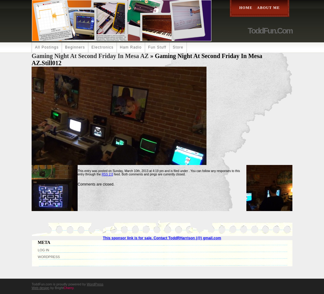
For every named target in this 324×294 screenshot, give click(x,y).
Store (178, 47)
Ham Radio (131, 47)
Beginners (75, 47)
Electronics (102, 47)
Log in (43, 250)
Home (246, 8)
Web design (40, 288)
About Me (268, 8)
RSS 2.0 (107, 174)
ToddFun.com (270, 30)
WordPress (49, 257)
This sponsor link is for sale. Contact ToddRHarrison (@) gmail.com (162, 238)
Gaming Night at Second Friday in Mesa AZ (90, 56)
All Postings (47, 47)
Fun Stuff (157, 47)
